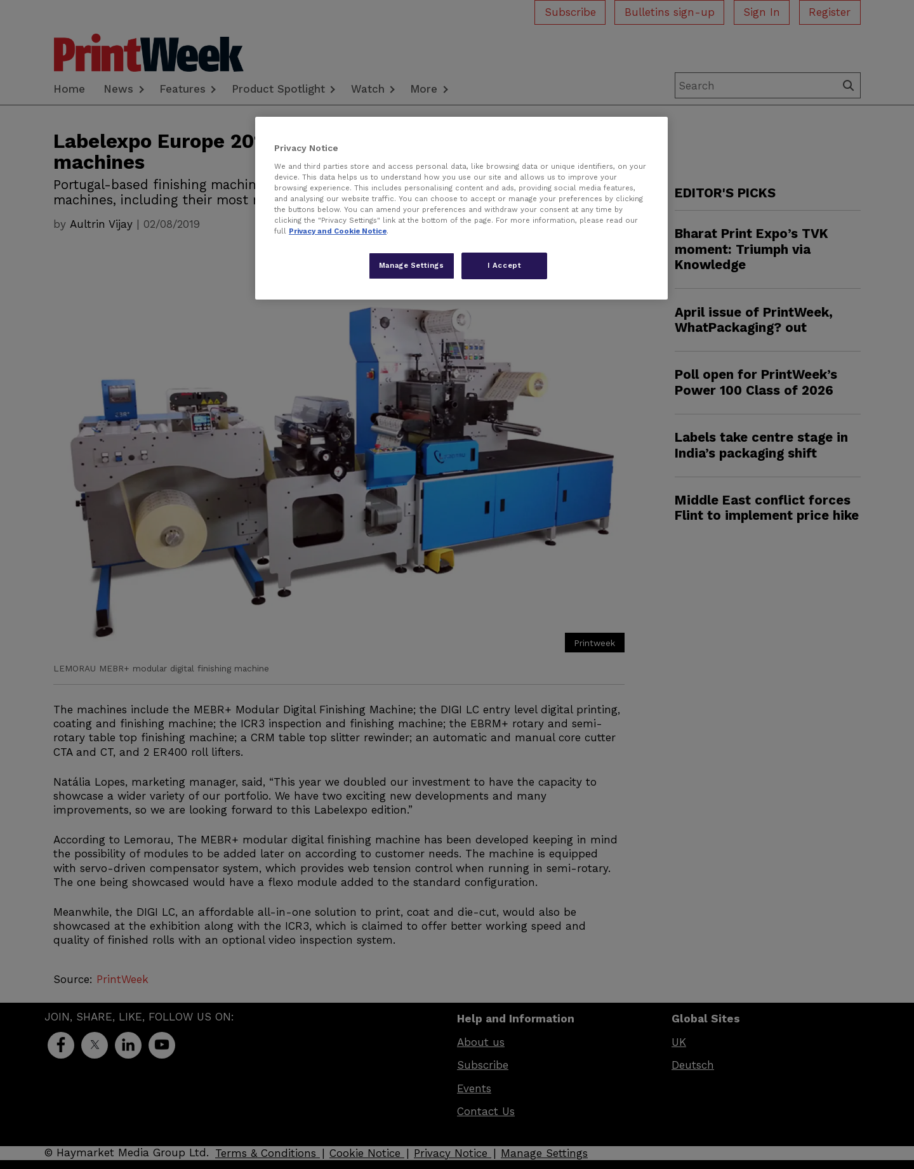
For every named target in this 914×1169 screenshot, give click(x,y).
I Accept (504, 265)
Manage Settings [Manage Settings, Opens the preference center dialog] (411, 265)
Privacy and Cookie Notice (338, 231)
